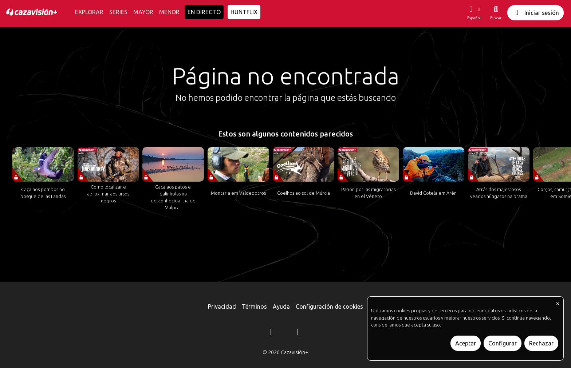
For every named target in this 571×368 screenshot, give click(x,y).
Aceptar (465, 343)
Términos (254, 306)
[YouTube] (299, 333)
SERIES (118, 12)
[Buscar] (495, 13)
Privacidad (222, 306)
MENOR (169, 12)
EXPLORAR (89, 12)
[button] (473, 13)
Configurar (502, 343)
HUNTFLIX (244, 12)
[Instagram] (272, 333)
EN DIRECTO (204, 12)
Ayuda (281, 306)
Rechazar (541, 343)
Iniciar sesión (535, 12)
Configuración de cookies (329, 306)
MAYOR (143, 12)
